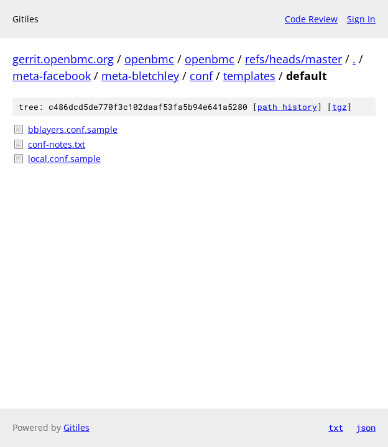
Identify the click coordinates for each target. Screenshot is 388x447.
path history (287, 106)
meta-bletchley (140, 75)
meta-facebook (51, 75)
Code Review (311, 19)
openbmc (149, 59)
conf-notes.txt (56, 144)
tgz (339, 106)
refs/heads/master (293, 59)
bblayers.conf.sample (73, 129)
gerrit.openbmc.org (63, 59)
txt (335, 427)
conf (201, 75)
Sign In (361, 19)
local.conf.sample (64, 159)
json (366, 427)
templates (249, 75)
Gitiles (76, 427)
